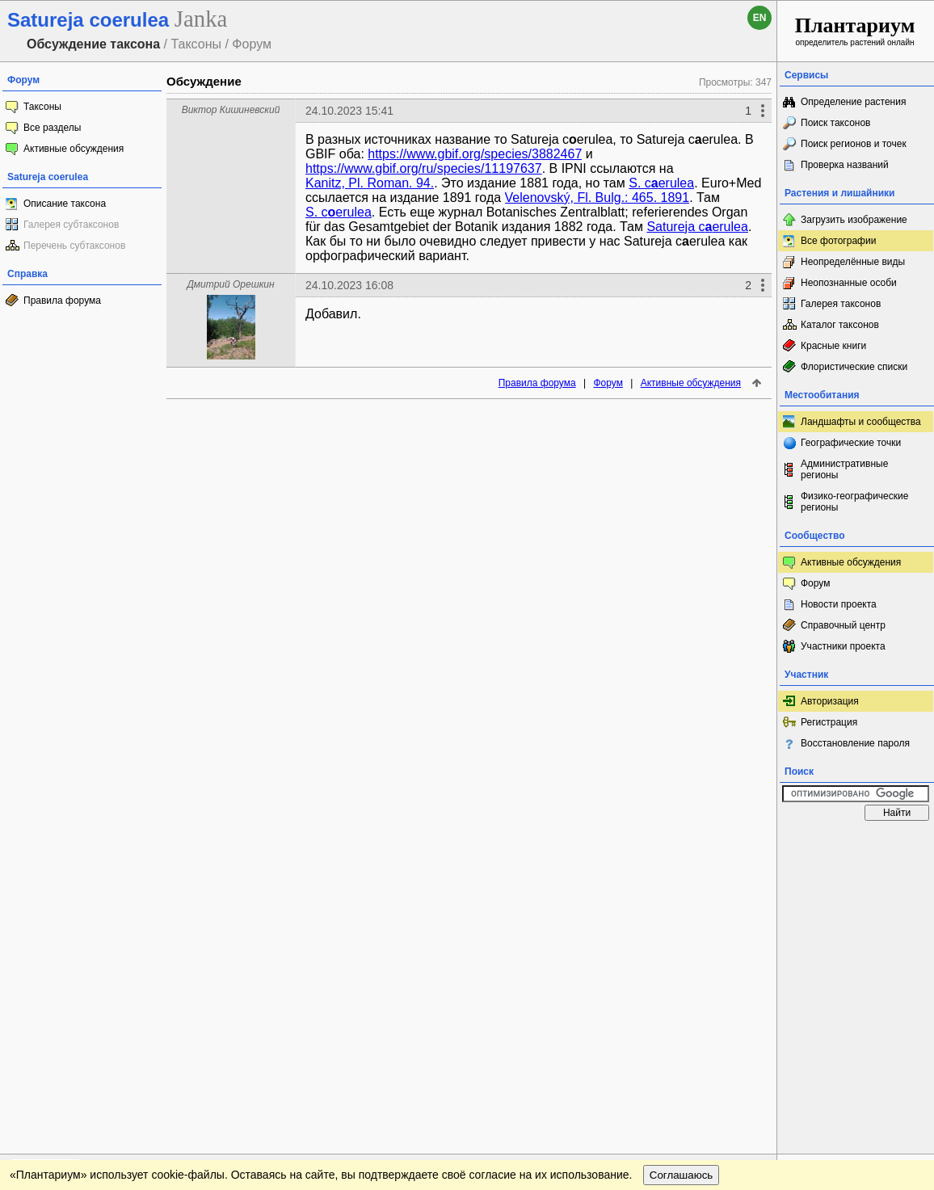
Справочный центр (843, 625)
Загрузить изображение (854, 219)
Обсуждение (204, 81)
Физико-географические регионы (854, 501)
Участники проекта (843, 646)
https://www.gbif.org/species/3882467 (475, 154)
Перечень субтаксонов (74, 245)
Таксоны (42, 106)
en (760, 17)
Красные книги (833, 345)
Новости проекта (839, 604)
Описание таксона (64, 203)
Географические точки (851, 442)
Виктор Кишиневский (231, 110)
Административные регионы (844, 469)
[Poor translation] (59, 962)
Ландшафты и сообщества (861, 421)
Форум (607, 383)
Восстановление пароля (855, 743)
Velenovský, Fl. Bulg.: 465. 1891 (597, 197)
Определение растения (853, 101)
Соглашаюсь (681, 877)
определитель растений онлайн (855, 30)
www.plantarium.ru (856, 844)
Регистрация (829, 722)
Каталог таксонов (840, 324)
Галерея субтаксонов (71, 224)
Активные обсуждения (73, 148)
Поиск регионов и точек (854, 143)
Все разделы (52, 127)
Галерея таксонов (841, 303)
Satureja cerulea (696, 226)
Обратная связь (123, 844)
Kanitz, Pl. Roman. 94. (369, 183)
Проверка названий (845, 164)
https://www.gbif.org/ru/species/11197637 (423, 168)
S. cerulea (661, 183)
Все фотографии (838, 240)
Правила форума (62, 300)
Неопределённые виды (853, 261)
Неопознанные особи (849, 282)
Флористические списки (854, 366)
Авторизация (830, 701)
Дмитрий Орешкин (230, 284)
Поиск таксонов (836, 122)
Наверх (752, 844)
